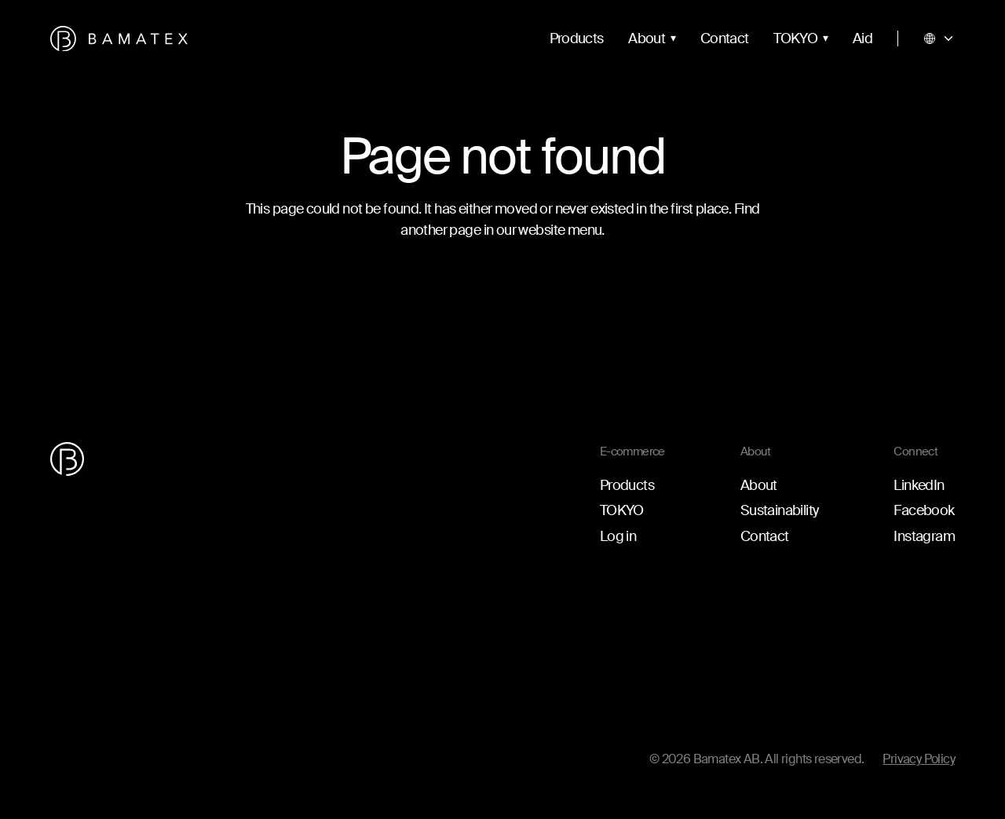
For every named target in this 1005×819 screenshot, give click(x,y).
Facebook (924, 510)
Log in (618, 536)
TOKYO (795, 38)
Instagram (924, 536)
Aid (862, 38)
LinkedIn (919, 485)
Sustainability (779, 510)
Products (577, 38)
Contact (724, 38)
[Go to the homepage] (119, 39)
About (646, 38)
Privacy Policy (919, 759)
